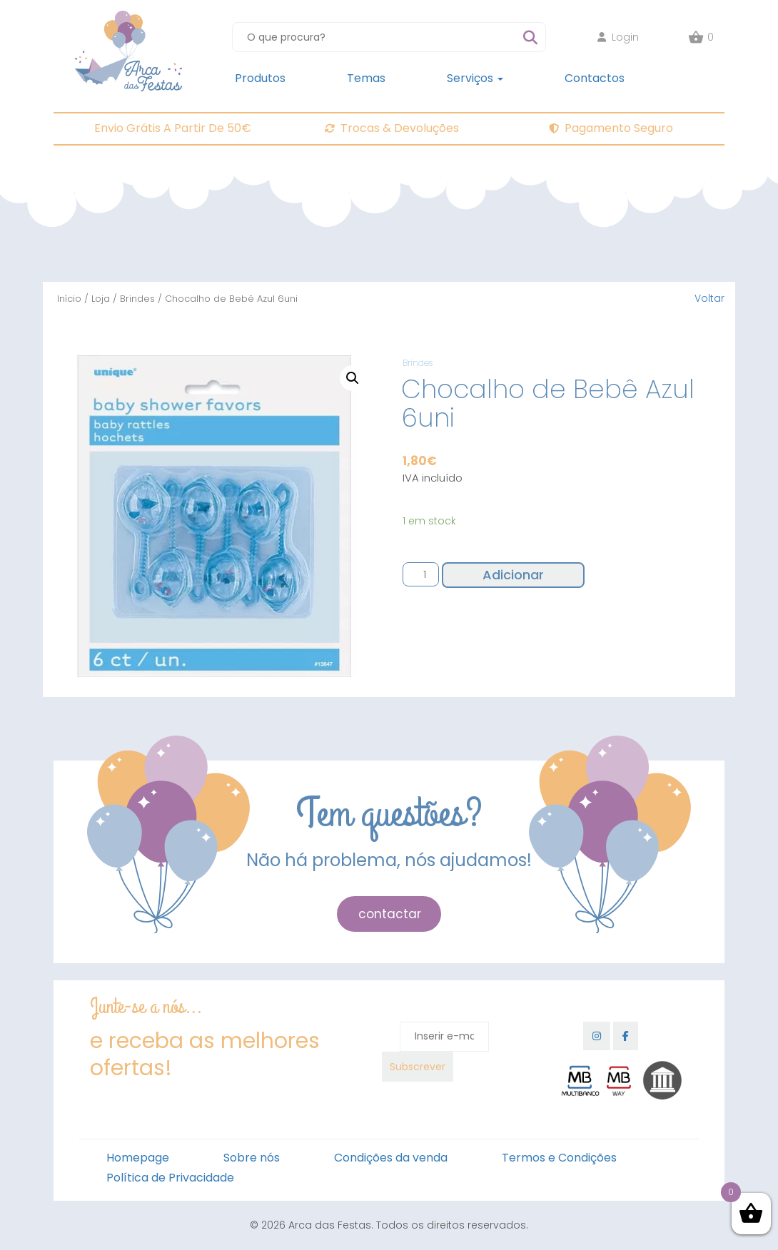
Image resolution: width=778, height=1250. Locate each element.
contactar (389, 914)
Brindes (137, 298)
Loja (100, 298)
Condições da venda (391, 1157)
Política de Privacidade (170, 1177)
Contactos (595, 78)
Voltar (709, 298)
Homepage (137, 1157)
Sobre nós (251, 1157)
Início (69, 298)
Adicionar (513, 575)
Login (618, 37)
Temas (366, 78)
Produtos (260, 78)
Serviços (475, 78)
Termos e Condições (559, 1157)
